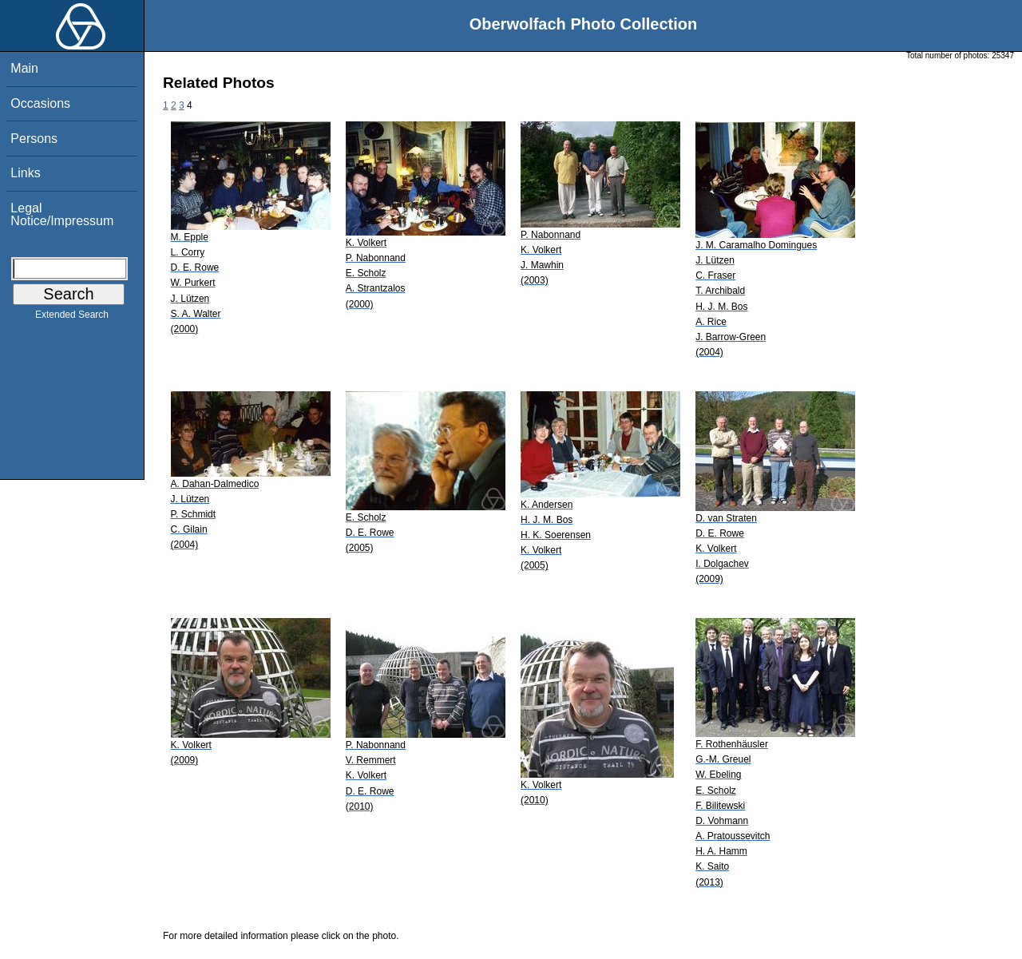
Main (24, 68)
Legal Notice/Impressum (61, 214)
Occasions (40, 103)
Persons (33, 138)
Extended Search (72, 318)
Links (25, 173)
